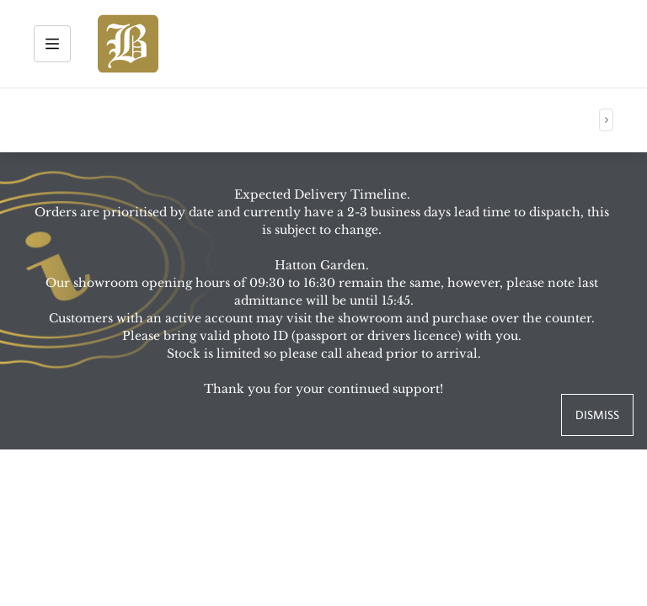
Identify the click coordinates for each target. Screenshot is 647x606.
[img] (128, 43)
